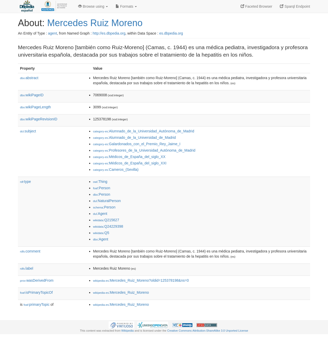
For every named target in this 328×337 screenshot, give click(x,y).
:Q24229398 (108, 226)
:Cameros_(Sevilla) (116, 169)
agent (52, 33)
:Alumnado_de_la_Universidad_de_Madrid (134, 137)
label (26, 268)
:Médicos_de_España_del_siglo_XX (129, 157)
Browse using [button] (93, 6)
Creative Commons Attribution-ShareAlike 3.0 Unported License (207, 330)
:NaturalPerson (107, 201)
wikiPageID (32, 95)
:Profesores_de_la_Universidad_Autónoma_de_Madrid (144, 150)
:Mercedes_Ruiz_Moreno (121, 292)
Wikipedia (127, 330)
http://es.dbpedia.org (109, 33)
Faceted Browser (256, 6)
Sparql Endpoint (295, 6)
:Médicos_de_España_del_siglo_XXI (130, 163)
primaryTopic (36, 304)
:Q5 (101, 233)
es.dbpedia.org (171, 33)
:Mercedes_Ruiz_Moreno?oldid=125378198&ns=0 (141, 280)
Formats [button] (126, 6)
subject (28, 131)
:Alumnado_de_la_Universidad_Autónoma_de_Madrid (143, 131)
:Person (101, 188)
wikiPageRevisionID (38, 119)
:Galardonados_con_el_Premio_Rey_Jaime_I (136, 144)
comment (30, 251)
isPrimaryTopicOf (36, 292)
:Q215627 (106, 220)
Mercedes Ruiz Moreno (94, 23)
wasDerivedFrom (37, 280)
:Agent (100, 214)
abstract (29, 78)
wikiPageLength (35, 107)
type (25, 182)
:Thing (100, 182)
